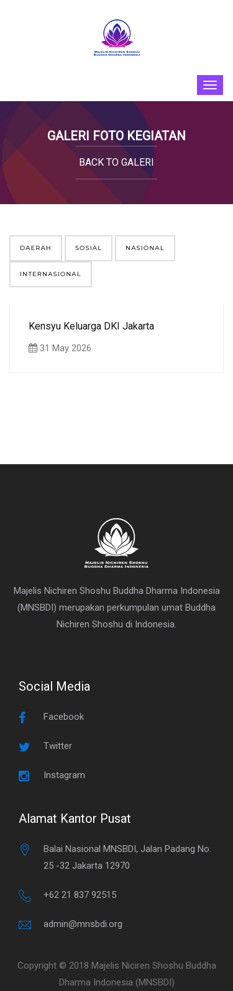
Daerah (36, 248)
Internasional (50, 274)
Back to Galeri (116, 162)
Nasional (145, 248)
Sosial (88, 248)
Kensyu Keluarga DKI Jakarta (91, 326)
